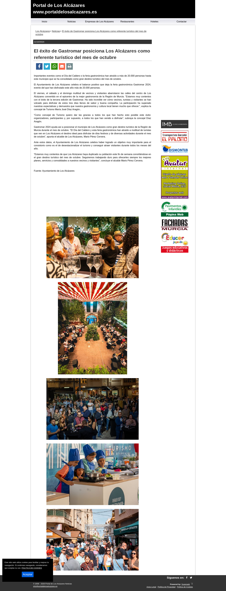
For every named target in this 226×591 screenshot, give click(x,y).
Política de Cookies (185, 587)
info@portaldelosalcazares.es (45, 586)
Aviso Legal (151, 587)
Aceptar (27, 574)
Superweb (185, 584)
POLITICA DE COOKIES (32, 568)
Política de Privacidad (166, 587)
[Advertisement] (92, 195)
